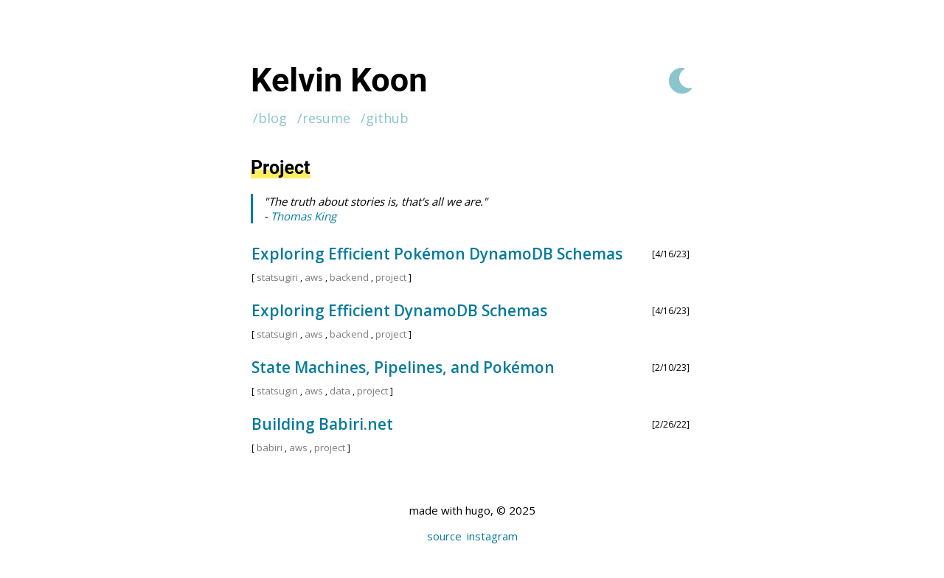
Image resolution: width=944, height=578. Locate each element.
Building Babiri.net (322, 424)
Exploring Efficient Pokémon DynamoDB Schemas (436, 253)
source (444, 536)
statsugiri (277, 277)
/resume (323, 118)
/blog (270, 118)
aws (314, 277)
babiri (269, 447)
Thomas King (303, 216)
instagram (492, 536)
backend (349, 277)
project (390, 277)
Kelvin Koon (339, 80)
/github (385, 118)
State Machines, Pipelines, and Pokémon (403, 367)
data (340, 390)
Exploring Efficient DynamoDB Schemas (399, 310)
